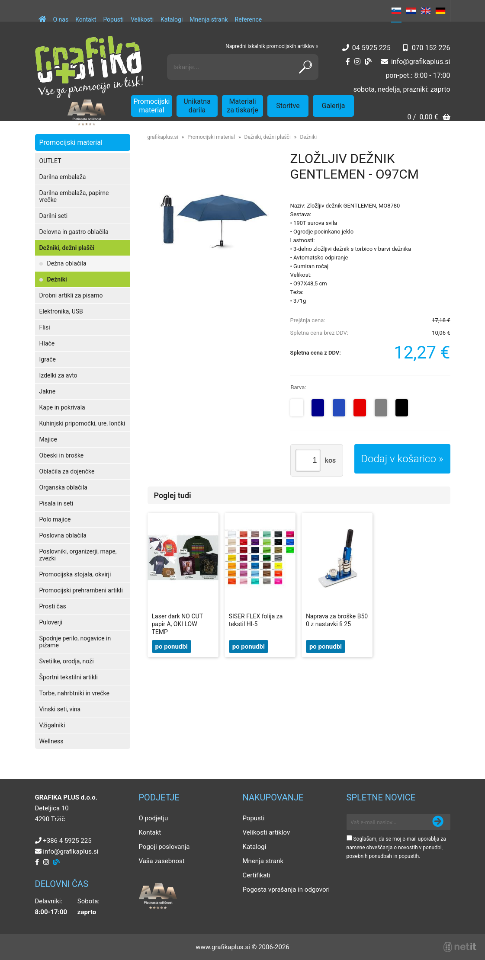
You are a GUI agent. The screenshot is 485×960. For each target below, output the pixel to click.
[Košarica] (428, 118)
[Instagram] (357, 62)
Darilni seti (53, 215)
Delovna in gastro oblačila (74, 231)
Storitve (287, 106)
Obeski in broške (61, 455)
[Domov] (42, 15)
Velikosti (142, 19)
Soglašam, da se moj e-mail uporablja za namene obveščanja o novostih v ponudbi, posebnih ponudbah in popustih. (396, 847)
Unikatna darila (197, 105)
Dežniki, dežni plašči (67, 247)
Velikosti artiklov (266, 832)
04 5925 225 (371, 48)
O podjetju (153, 818)
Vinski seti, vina (60, 709)
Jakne (47, 391)
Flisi (44, 327)
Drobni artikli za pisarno (71, 295)
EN (426, 11)
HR (411, 11)
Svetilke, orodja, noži (66, 661)
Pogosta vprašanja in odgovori (286, 889)
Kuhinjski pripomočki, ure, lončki (82, 423)
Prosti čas (52, 606)
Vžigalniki (52, 725)
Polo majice (55, 519)
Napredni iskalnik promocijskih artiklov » (271, 46)
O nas (61, 19)
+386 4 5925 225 (67, 841)
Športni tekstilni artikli (68, 677)
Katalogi (172, 19)
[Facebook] (348, 62)
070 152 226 (431, 48)
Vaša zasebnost (162, 861)
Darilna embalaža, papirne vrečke (74, 196)
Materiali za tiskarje (242, 105)
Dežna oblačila (67, 263)
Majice (48, 439)
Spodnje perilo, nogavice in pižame (75, 642)
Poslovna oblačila (63, 535)
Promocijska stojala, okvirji (75, 574)
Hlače (47, 343)
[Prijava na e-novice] (438, 822)
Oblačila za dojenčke (67, 471)
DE (440, 11)
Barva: (298, 387)
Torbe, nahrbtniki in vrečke (74, 693)
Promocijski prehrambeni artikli (81, 590)
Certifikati (256, 875)
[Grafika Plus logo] (89, 67)
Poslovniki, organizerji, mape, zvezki (78, 555)
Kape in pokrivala (62, 407)
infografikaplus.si (420, 62)
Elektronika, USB (61, 311)
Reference (248, 19)
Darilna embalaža (62, 176)
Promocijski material (152, 105)
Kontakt (85, 19)
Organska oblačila (63, 487)
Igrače (47, 359)
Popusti (113, 19)
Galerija (333, 106)
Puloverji (50, 622)
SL (396, 11)
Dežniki (57, 279)
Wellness (51, 741)
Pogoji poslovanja (164, 847)
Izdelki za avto (58, 375)
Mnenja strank (209, 19)
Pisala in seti (56, 503)
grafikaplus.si (163, 137)
